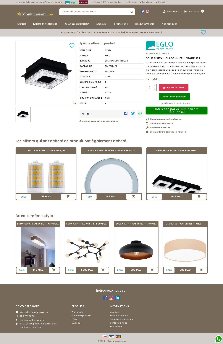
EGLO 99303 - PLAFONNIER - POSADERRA (38, 224)
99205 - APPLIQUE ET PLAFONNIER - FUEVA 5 (111, 150)
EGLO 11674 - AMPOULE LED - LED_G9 (46, 150)
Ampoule (101, 24)
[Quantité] (149, 87)
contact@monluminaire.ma (34, 312)
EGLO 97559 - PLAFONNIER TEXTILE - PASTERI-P (185, 224)
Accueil (21, 24)
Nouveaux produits (81, 315)
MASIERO (76, 322)
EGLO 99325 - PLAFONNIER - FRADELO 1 (176, 150)
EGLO (74, 319)
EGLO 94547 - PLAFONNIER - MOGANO (136, 224)
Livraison (114, 312)
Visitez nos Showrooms (174, 96)
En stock (150, 53)
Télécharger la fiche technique (98, 121)
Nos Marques (169, 24)
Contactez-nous (27, 306)
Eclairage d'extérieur (77, 24)
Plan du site (116, 326)
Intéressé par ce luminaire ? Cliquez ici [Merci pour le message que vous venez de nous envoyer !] (176, 110)
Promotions (121, 24)
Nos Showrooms (144, 24)
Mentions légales (119, 315)
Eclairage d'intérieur (45, 24)
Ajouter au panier (174, 87)
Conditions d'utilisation (122, 319)
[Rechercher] (97, 11)
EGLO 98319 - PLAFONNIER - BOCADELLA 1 (87, 224)
